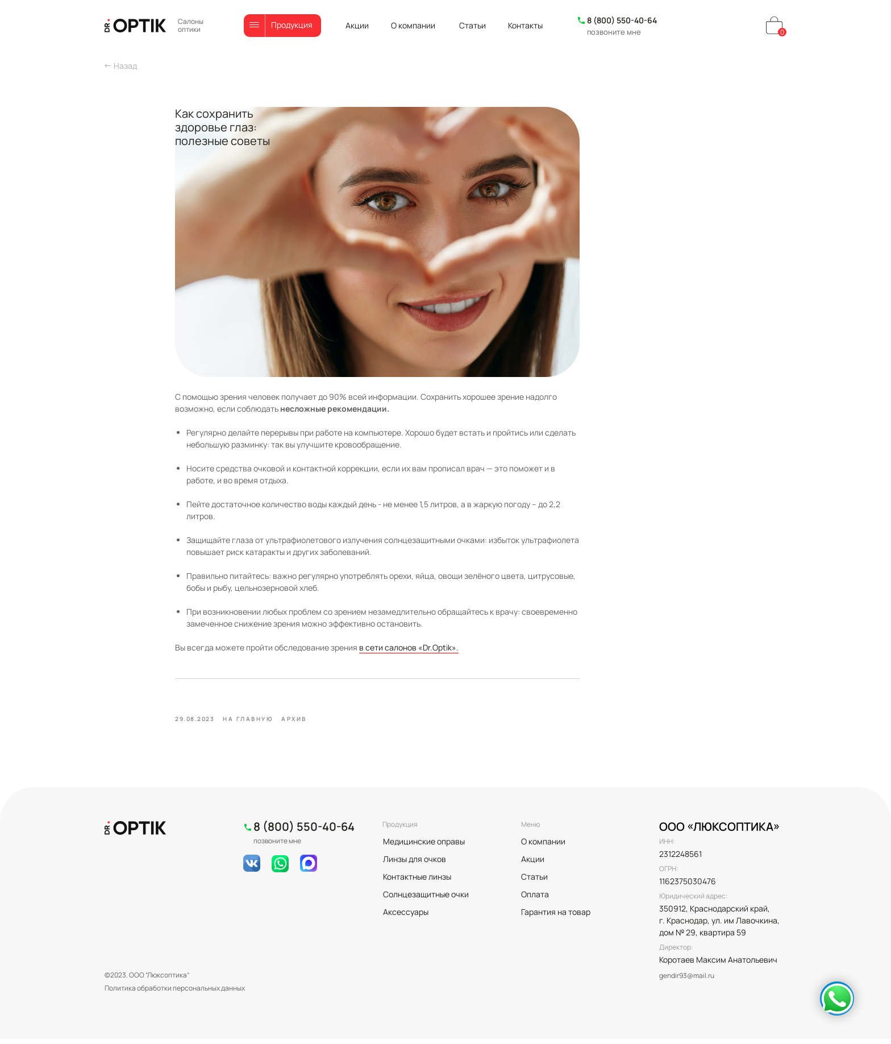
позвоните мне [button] (614, 32)
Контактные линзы (417, 881)
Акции (357, 25)
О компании (413, 25)
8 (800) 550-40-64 (622, 20)
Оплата (535, 899)
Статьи (472, 25)
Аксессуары (405, 917)
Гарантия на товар (555, 917)
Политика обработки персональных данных (175, 993)
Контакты (525, 25)
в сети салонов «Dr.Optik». (477, 647)
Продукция (292, 24)
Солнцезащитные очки (426, 899)
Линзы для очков (414, 864)
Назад (125, 65)
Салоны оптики (190, 25)
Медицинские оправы (424, 846)
